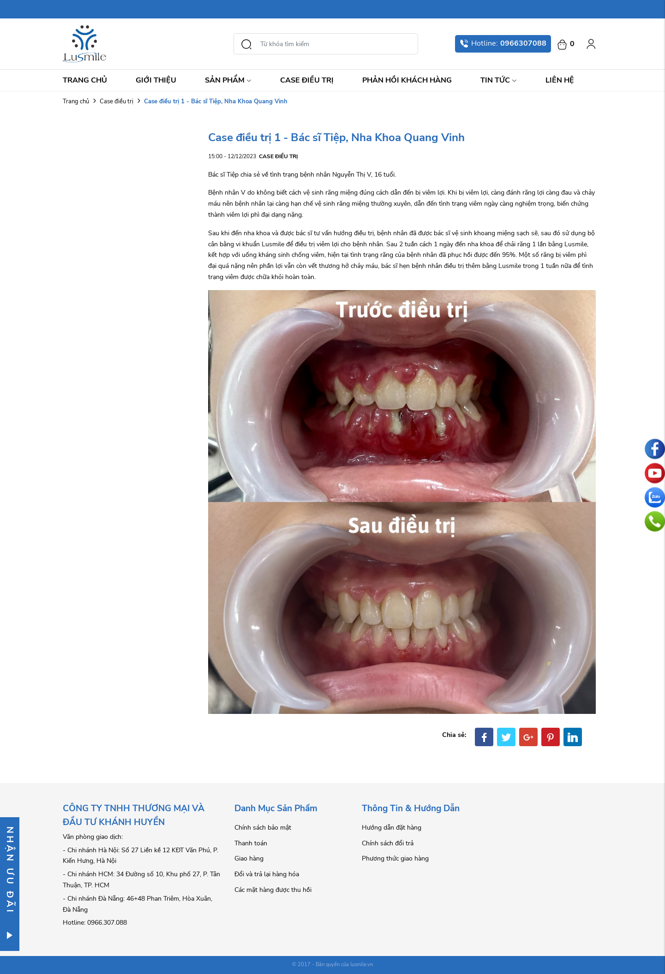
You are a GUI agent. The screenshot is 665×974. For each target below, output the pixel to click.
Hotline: (503, 43)
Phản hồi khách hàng (407, 80)
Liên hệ (559, 80)
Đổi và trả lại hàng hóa (266, 874)
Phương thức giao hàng (395, 858)
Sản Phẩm (228, 80)
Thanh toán (250, 843)
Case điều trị (307, 80)
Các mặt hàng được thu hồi (273, 889)
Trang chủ (85, 80)
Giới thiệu (156, 80)
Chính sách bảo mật (262, 827)
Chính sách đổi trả (387, 843)
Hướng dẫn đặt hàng (391, 827)
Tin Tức (498, 80)
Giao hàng (249, 858)
